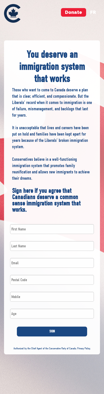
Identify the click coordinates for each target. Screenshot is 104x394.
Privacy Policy (83, 348)
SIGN (52, 331)
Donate (73, 12)
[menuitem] (12, 13)
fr (93, 12)
